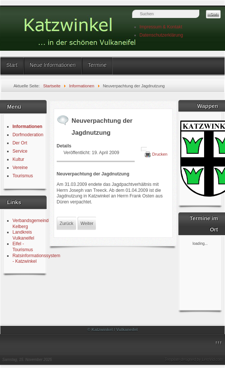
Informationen (27, 126)
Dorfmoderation (27, 134)
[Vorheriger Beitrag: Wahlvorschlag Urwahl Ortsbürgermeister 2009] (66, 223)
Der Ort (19, 143)
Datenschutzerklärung (161, 35)
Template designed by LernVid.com (194, 360)
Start (12, 65)
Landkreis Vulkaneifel (23, 235)
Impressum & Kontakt (161, 26)
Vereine (20, 167)
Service (19, 151)
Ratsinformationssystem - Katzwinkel (36, 258)
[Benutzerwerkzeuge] (144, 149)
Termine (97, 65)
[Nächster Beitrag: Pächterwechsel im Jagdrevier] (87, 223)
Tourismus (22, 175)
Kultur (18, 159)
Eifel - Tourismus (22, 246)
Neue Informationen (53, 65)
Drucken (160, 154)
